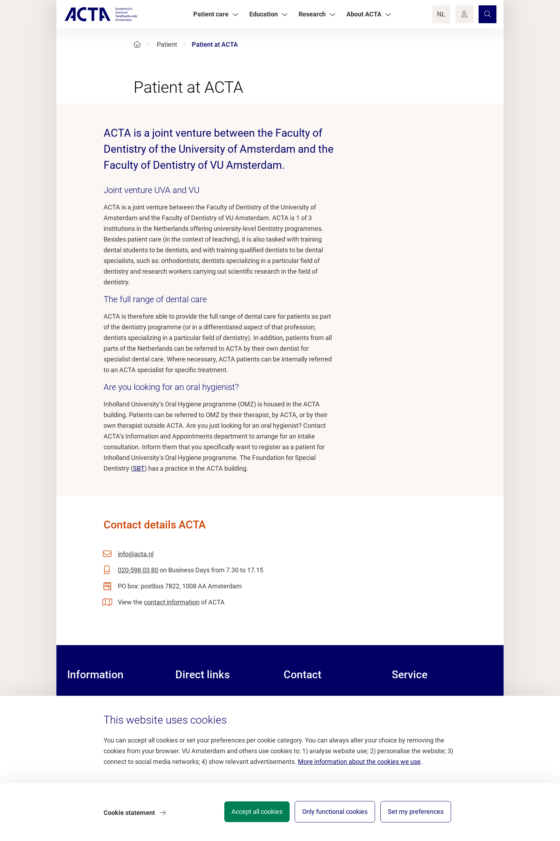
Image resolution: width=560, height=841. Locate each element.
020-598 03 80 (138, 570)
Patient (167, 44)
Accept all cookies (250, 814)
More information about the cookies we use (359, 764)
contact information (172, 602)
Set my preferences (416, 814)
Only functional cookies (331, 814)
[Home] (137, 44)
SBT (139, 468)
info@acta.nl (136, 554)
